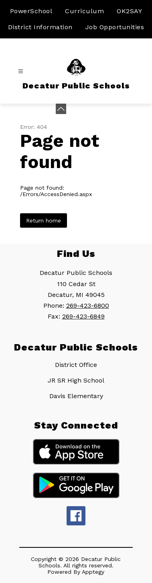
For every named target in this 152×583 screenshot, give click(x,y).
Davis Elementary (76, 396)
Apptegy (93, 572)
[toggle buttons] (61, 109)
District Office (76, 365)
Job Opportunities (114, 27)
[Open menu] (20, 71)
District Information (40, 27)
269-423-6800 (87, 305)
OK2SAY (129, 11)
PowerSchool (31, 11)
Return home (43, 220)
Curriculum (84, 11)
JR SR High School (76, 380)
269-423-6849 (83, 316)
